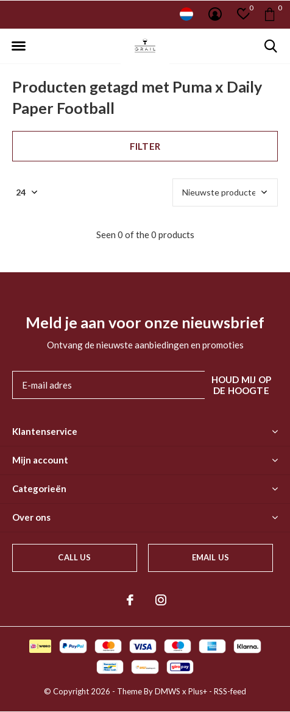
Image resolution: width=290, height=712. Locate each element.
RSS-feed (230, 691)
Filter (145, 146)
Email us (210, 557)
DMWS (167, 691)
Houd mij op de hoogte (241, 385)
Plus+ (197, 691)
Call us (74, 557)
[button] (18, 46)
